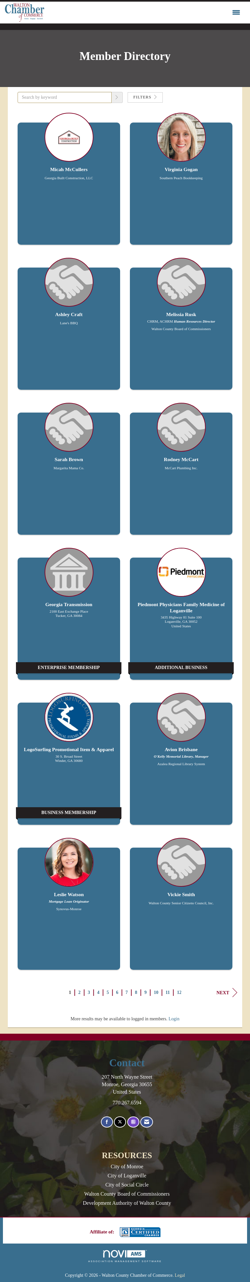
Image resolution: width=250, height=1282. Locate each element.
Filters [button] (145, 97)
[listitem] (69, 182)
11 (168, 992)
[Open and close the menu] (144, 12)
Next (226, 992)
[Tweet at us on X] (120, 1122)
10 (156, 992)
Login (174, 1018)
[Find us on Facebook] (107, 1122)
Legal (180, 1275)
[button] (117, 97)
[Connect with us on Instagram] (133, 1122)
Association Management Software (125, 1256)
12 (179, 992)
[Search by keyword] (65, 97)
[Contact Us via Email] (146, 1122)
